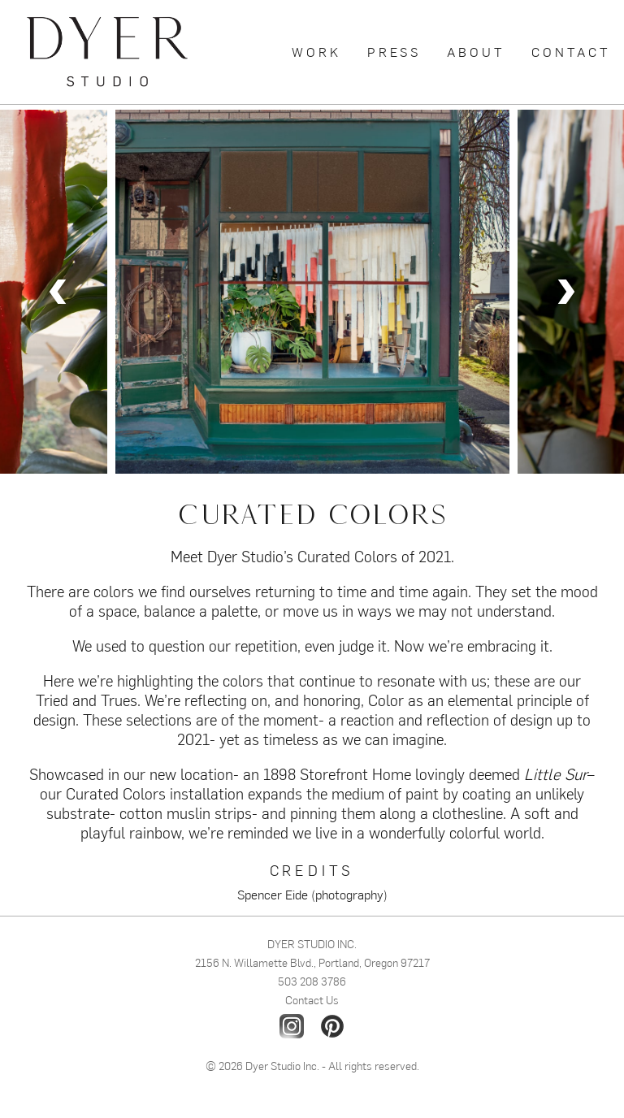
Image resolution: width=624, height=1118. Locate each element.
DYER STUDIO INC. (312, 943)
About (476, 51)
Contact (571, 51)
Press (394, 51)
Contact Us (312, 999)
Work (316, 51)
